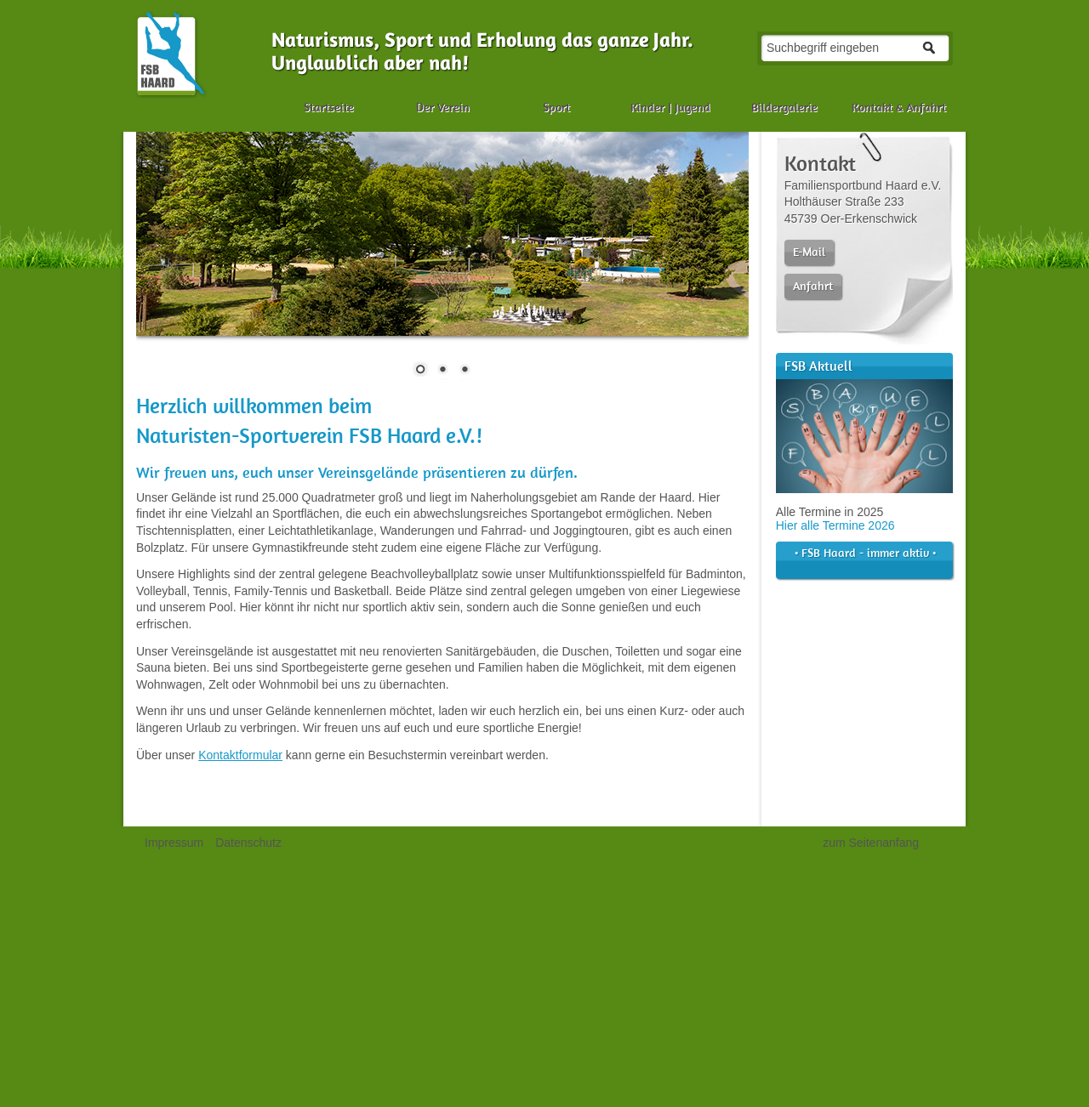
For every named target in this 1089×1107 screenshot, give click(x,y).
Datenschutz (248, 842)
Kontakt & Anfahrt (899, 107)
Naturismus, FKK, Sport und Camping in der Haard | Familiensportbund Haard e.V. (171, 54)
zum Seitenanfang (871, 842)
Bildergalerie (784, 107)
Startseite (329, 107)
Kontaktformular (240, 755)
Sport (556, 107)
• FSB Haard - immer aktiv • (860, 560)
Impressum (174, 842)
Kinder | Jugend (670, 107)
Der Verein (443, 107)
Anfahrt (813, 285)
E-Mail (809, 251)
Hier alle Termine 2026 (835, 525)
